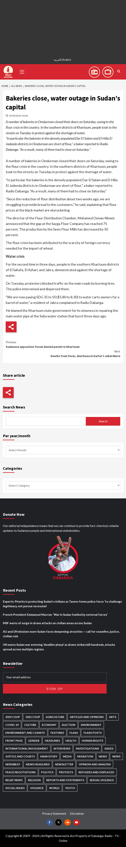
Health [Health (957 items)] (70, 740)
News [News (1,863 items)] (116, 756)
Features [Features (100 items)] (57, 732)
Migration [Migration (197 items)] (85, 756)
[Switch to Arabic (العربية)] (63, 59)
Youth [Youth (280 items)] (70, 788)
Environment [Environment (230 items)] (91, 724)
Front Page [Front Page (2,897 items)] (14, 740)
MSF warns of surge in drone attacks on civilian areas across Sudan (47, 623)
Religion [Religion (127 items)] (34, 780)
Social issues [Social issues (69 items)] (15, 788)
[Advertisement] (63, 27)
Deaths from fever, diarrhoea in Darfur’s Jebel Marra (63, 353)
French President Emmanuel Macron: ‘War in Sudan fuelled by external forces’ (55, 614)
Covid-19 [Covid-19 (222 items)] (12, 724)
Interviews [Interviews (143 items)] (62, 748)
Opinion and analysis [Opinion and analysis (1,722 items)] (95, 764)
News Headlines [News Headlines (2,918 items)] (38, 764)
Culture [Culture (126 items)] (30, 724)
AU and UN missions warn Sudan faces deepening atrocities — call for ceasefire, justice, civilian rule (61, 634)
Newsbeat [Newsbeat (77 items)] (12, 764)
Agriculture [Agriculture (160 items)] (55, 717)
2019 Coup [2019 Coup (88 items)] (12, 717)
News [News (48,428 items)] (103, 756)
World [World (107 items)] (54, 788)
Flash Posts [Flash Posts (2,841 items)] (93, 732)
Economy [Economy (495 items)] (49, 724)
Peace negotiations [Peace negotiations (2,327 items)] (20, 772)
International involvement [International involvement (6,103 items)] (26, 748)
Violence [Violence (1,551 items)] (37, 788)
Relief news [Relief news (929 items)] (13, 780)
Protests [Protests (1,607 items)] (66, 772)
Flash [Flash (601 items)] (74, 732)
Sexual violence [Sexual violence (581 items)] (102, 780)
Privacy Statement (54, 813)
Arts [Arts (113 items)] (112, 717)
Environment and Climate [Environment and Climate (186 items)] (25, 732)
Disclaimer (77, 813)
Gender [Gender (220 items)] (33, 740)
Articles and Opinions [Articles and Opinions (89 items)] (87, 717)
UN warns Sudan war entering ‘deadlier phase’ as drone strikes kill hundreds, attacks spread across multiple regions (59, 647)
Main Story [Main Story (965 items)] (48, 756)
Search (103, 421)
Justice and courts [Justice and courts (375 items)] (20, 756)
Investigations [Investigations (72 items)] (87, 748)
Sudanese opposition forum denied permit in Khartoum (63, 344)
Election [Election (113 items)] (68, 724)
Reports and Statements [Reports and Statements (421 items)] (65, 780)
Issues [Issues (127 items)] (108, 748)
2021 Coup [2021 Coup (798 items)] (33, 717)
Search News (14, 407)
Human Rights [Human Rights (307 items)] (92, 740)
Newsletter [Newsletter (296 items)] (64, 764)
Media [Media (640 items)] (67, 756)
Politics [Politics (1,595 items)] (47, 772)
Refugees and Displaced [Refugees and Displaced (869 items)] (96, 772)
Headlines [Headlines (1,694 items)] (52, 740)
